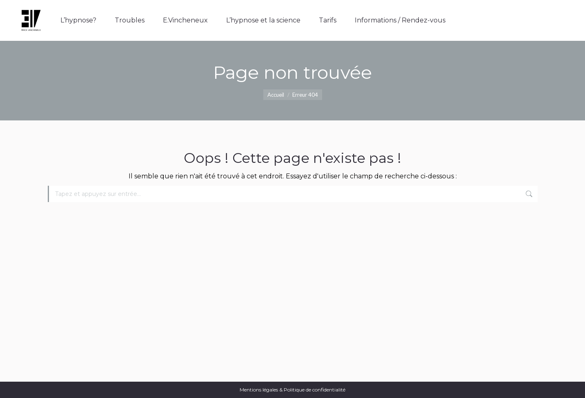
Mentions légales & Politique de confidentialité (292, 390)
